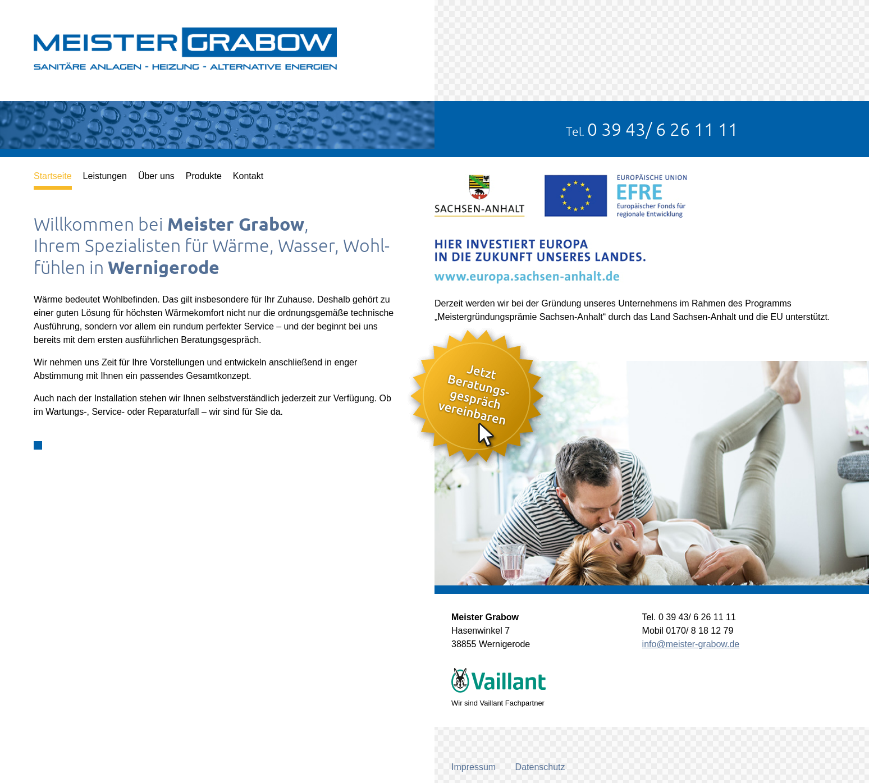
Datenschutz (540, 767)
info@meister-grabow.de (691, 644)
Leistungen (105, 176)
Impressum (473, 767)
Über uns (156, 176)
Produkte (204, 176)
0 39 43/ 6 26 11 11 (662, 129)
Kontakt (248, 176)
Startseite (53, 176)
